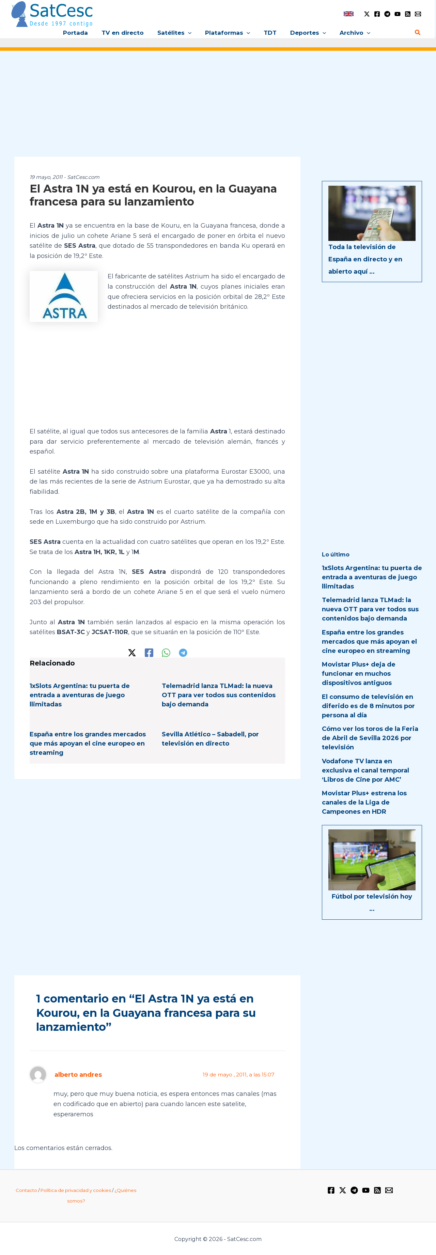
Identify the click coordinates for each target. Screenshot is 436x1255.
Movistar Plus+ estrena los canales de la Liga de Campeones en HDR (364, 802)
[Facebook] (377, 14)
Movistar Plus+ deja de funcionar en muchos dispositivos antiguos (358, 674)
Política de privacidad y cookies (76, 1189)
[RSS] (408, 14)
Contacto (26, 1189)
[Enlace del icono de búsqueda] (418, 32)
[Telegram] (387, 14)
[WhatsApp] (166, 652)
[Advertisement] (218, 108)
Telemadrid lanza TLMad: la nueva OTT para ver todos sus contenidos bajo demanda (219, 694)
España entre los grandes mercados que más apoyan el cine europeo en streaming (88, 743)
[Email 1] (418, 14)
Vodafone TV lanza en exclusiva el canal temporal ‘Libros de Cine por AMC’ (365, 770)
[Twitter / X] (367, 14)
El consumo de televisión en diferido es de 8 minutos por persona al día (368, 706)
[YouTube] (397, 14)
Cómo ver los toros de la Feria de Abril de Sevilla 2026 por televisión (370, 738)
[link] (349, 14)
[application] (190, 33)
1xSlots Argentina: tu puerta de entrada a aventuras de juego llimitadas (80, 694)
